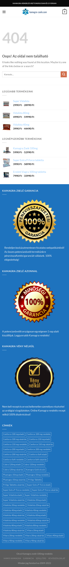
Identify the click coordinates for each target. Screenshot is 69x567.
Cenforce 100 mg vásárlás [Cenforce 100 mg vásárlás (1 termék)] (14, 439)
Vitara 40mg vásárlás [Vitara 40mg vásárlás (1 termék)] (34, 541)
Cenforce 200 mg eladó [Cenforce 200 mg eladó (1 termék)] (13, 449)
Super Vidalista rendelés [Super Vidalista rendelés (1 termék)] (36, 495)
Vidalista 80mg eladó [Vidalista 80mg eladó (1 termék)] (12, 525)
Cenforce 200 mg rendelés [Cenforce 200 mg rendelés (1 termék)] (38, 449)
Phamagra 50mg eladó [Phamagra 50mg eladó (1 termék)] (13, 475)
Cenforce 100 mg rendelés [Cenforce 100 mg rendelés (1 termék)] (38, 434)
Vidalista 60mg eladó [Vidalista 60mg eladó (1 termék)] (36, 515)
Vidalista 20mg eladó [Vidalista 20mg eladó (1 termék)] (36, 500)
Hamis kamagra (12, 558)
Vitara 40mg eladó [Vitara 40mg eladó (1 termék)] (55, 535)
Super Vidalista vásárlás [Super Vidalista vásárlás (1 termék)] (14, 500)
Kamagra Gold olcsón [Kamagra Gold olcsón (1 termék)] (35, 469)
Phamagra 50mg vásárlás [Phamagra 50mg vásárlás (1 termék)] (14, 480)
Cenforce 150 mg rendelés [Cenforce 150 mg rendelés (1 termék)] (15, 444)
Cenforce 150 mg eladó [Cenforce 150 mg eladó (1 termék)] (39, 439)
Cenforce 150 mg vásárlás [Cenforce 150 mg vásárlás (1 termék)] (41, 444)
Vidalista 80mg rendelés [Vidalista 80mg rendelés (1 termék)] (35, 525)
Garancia (28, 558)
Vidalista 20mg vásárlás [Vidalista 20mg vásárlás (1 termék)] (38, 505)
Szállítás (41, 558)
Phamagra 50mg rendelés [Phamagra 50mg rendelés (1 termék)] (37, 475)
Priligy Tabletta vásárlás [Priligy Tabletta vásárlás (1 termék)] (13, 485)
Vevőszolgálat (56, 558)
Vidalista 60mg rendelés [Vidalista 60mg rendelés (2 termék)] (14, 520)
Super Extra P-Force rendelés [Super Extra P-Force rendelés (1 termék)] (16, 490)
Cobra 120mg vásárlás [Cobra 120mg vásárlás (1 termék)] (13, 469)
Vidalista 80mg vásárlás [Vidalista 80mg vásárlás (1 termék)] (13, 530)
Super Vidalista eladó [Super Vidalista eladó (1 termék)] (12, 495)
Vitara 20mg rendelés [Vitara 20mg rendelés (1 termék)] (12, 535)
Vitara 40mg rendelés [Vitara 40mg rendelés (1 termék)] (12, 541)
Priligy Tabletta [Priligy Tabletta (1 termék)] (35, 480)
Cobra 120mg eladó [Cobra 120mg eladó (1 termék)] (12, 464)
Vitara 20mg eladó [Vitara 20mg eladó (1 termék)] (35, 530)
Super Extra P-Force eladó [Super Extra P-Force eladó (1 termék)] (39, 485)
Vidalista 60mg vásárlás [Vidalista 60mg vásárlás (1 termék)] (38, 520)
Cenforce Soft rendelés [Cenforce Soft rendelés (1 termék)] (13, 459)
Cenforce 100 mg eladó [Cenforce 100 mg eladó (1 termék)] (13, 434)
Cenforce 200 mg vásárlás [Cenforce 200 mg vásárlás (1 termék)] (14, 454)
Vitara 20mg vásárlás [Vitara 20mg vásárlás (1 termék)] (34, 535)
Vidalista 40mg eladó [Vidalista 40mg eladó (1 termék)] (12, 510)
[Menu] (4, 12)
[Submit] (64, 74)
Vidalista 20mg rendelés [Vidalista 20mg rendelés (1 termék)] (14, 505)
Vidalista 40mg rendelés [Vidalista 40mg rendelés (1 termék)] (35, 510)
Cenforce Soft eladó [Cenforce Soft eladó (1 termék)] (38, 454)
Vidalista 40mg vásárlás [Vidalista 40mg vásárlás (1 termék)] (13, 515)
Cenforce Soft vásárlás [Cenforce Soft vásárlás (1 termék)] (36, 459)
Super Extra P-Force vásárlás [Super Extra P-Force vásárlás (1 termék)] (45, 490)
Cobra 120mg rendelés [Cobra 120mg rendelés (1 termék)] (33, 464)
